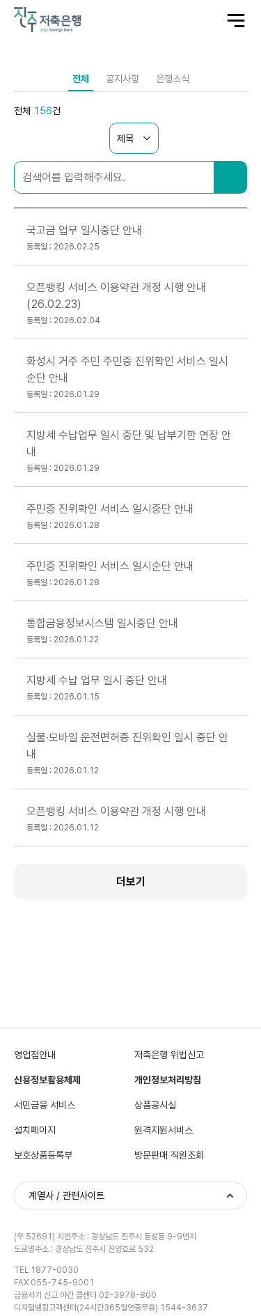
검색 (230, 177)
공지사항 (122, 78)
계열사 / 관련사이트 (66, 1195)
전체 (80, 78)
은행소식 (172, 78)
